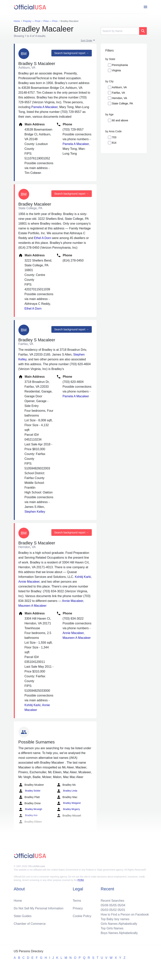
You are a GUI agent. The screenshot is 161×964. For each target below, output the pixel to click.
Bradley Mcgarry (68, 809)
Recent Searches (112, 900)
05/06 (104, 905)
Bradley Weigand (68, 803)
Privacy (78, 908)
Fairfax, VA (118, 92)
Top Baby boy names (115, 919)
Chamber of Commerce (30, 923)
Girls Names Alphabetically (119, 923)
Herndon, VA (119, 98)
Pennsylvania (120, 65)
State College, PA (122, 103)
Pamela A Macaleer (44, 107)
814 (114, 142)
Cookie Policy (82, 916)
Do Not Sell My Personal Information (39, 908)
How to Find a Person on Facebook (125, 914)
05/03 (104, 910)
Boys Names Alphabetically (119, 933)
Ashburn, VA (119, 87)
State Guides (23, 916)
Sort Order (86, 40)
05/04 (121, 905)
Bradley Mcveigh (30, 809)
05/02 (113, 910)
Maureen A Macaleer (32, 605)
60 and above (120, 120)
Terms (77, 900)
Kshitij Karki (83, 576)
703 (114, 137)
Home (18, 900)
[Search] (120, 31)
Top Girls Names (112, 928)
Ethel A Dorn (42, 238)
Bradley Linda (66, 791)
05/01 (121, 910)
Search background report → (71, 53)
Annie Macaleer (29, 581)
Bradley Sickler (29, 791)
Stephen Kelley (35, 511)
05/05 (113, 905)
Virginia (116, 70)
